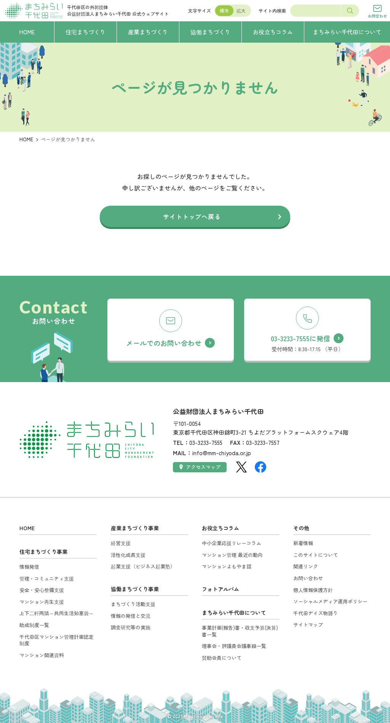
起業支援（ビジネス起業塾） (143, 566)
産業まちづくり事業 (135, 528)
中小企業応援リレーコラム (231, 543)
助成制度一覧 (34, 625)
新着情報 (303, 543)
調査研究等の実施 (130, 627)
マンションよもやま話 (226, 566)
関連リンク (305, 566)
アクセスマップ (200, 466)
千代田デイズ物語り (315, 613)
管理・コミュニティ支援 (46, 578)
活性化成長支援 (128, 554)
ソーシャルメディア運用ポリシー (330, 601)
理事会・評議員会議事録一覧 (234, 645)
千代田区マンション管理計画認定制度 (56, 640)
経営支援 (121, 543)
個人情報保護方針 (313, 589)
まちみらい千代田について (234, 612)
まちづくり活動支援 (133, 604)
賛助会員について (221, 657)
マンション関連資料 (41, 655)
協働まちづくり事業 (135, 589)
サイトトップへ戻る (192, 216)
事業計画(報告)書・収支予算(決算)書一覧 (240, 631)
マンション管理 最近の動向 (232, 554)
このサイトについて (315, 554)
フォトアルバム (220, 589)
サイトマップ (308, 624)
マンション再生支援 (41, 601)
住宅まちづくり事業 (43, 551)
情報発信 (29, 566)
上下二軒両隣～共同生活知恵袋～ (56, 613)
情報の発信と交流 (130, 615)
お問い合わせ (308, 578)
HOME (26, 139)
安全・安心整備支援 (41, 589)
